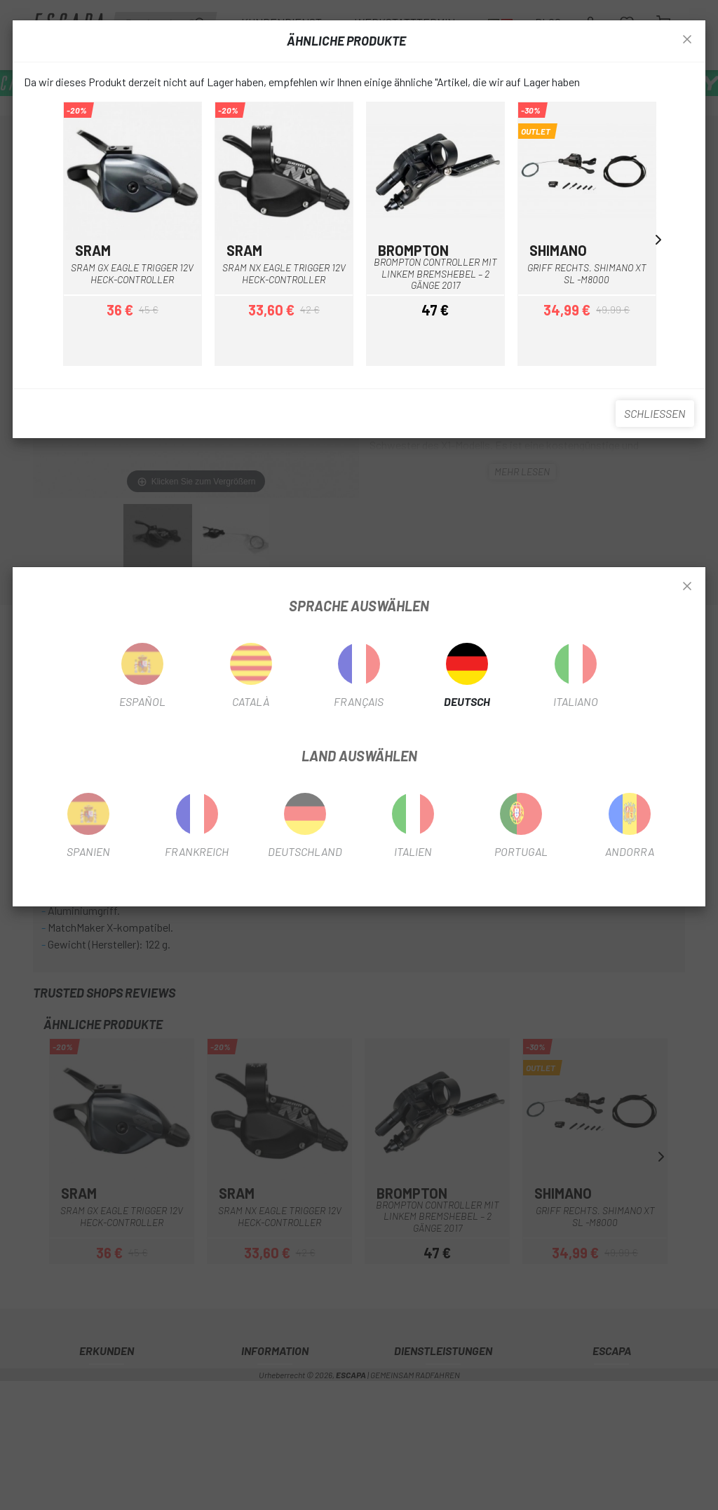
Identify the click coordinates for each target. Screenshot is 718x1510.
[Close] (687, 586)
